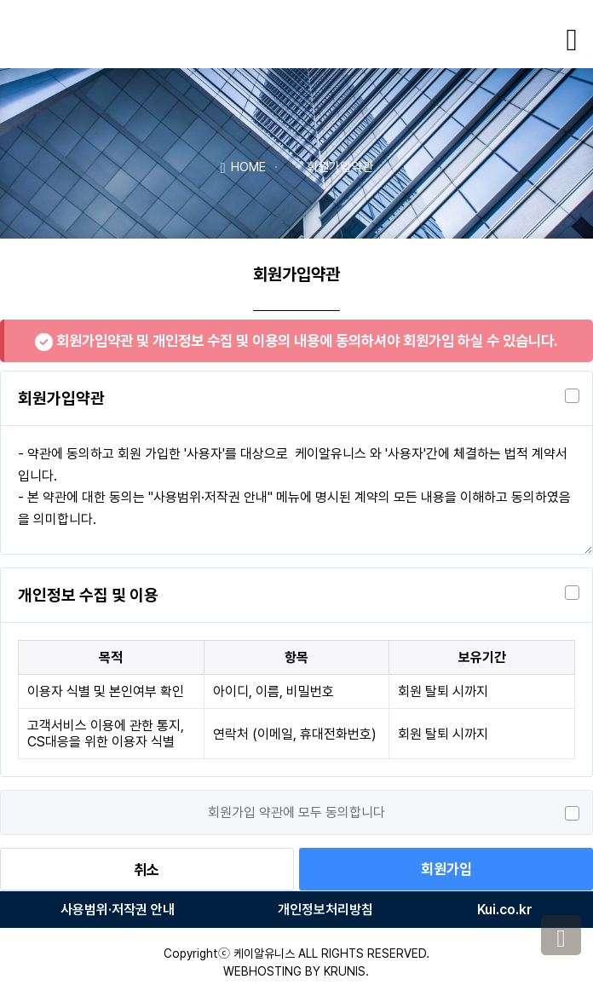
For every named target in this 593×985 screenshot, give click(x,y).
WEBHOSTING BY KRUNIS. (296, 971)
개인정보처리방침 (325, 909)
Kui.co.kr (505, 909)
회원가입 (446, 869)
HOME (242, 166)
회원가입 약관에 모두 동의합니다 (296, 812)
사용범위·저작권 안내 (117, 909)
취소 (146, 869)
